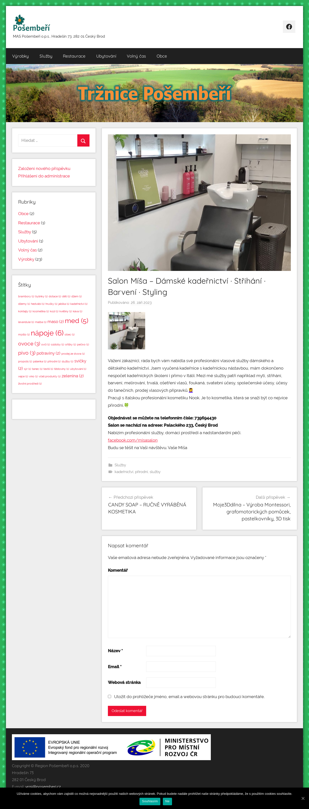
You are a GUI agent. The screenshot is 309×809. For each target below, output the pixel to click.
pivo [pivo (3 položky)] (27, 353)
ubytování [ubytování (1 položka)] (78, 368)
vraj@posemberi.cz (43, 786)
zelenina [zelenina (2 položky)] (73, 375)
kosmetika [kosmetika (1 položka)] (41, 311)
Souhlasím (150, 801)
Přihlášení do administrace (44, 175)
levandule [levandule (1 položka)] (26, 322)
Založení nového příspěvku (44, 168)
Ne (167, 801)
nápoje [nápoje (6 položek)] (47, 332)
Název (115, 650)
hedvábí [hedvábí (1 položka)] (37, 303)
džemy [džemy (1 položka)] (24, 303)
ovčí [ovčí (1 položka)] (45, 344)
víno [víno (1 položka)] (33, 376)
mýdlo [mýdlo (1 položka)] (24, 334)
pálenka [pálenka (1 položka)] (39, 361)
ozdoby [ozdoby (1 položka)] (57, 344)
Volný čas (136, 56)
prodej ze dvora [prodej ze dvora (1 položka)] (73, 353)
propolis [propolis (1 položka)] (25, 361)
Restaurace (74, 56)
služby (155, 472)
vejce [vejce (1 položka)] (23, 376)
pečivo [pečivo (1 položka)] (83, 344)
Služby (46, 56)
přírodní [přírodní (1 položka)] (54, 361)
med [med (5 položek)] (76, 320)
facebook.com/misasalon (133, 440)
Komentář (118, 570)
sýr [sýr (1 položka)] (27, 368)
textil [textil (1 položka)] (48, 368)
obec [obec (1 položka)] (70, 334)
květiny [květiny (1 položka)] (65, 311)
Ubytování (106, 56)
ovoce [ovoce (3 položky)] (29, 343)
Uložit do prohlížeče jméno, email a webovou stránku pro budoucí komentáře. (189, 696)
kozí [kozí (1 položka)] (54, 311)
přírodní (141, 472)
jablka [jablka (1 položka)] (63, 303)
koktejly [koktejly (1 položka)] (25, 311)
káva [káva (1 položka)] (77, 311)
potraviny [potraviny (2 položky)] (48, 353)
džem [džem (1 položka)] (76, 296)
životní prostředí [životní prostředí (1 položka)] (30, 383)
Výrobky (20, 56)
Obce (162, 56)
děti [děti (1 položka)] (66, 296)
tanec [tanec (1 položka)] (37, 368)
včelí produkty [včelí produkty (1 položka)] (50, 376)
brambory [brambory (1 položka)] (26, 296)
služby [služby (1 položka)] (67, 361)
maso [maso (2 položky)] (55, 321)
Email (115, 666)
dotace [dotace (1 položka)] (55, 296)
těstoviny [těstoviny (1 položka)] (61, 368)
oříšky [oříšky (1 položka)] (70, 344)
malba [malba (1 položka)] (40, 322)
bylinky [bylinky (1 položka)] (41, 296)
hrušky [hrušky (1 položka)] (51, 303)
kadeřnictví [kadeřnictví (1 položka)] (79, 303)
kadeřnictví (124, 472)
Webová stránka (124, 682)
